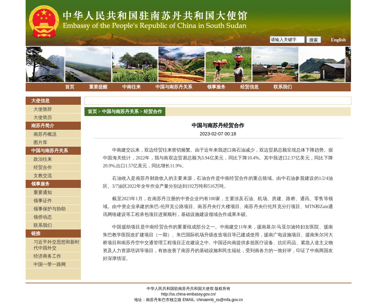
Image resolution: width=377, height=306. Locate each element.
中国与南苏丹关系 (173, 86)
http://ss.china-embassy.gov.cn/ (188, 294)
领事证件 (43, 200)
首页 (69, 86)
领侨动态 (43, 217)
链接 (35, 233)
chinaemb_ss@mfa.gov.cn (220, 299)
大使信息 (40, 100)
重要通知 (43, 192)
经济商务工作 (47, 256)
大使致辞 (43, 109)
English (338, 39)
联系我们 (282, 86)
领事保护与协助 (50, 208)
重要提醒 (98, 86)
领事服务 (216, 86)
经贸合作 (43, 167)
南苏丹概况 (45, 134)
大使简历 (43, 117)
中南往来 (131, 86)
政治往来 (43, 159)
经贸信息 (249, 86)
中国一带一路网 (50, 264)
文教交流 (43, 175)
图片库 (40, 142)
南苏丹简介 (42, 125)
